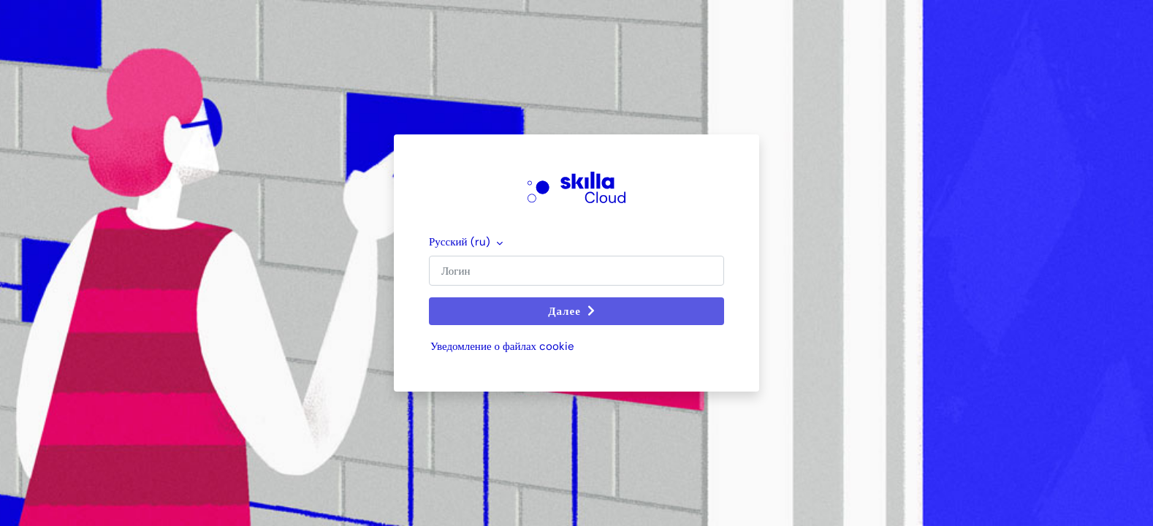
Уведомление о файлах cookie (502, 346)
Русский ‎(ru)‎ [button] (461, 242)
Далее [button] (573, 311)
